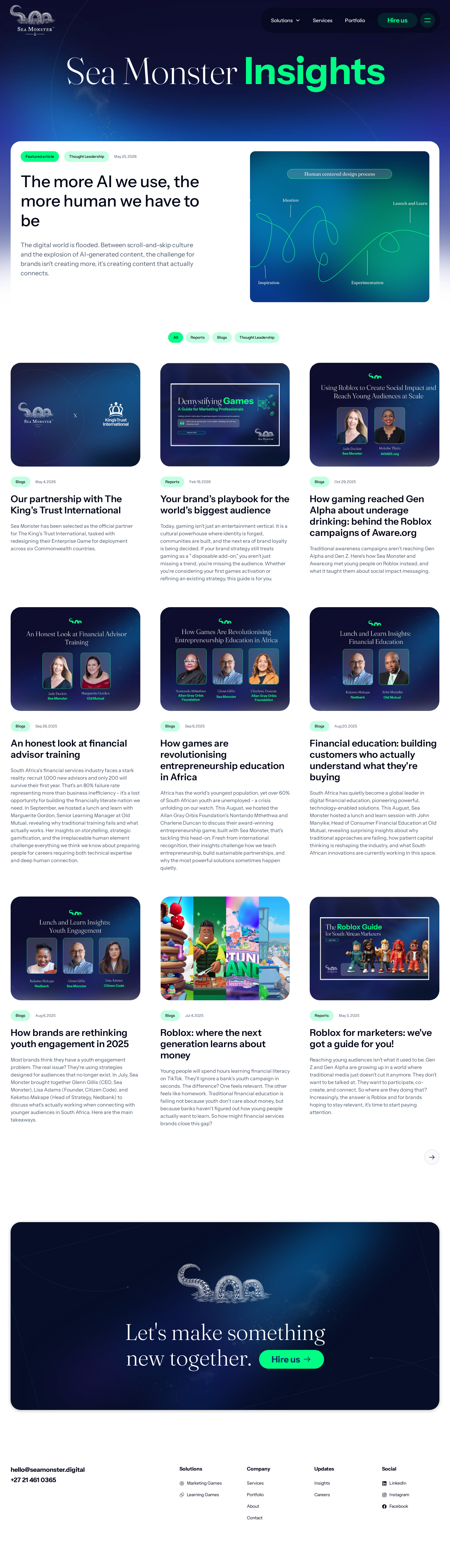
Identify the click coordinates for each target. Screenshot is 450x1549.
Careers (322, 1494)
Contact (254, 1518)
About (253, 1506)
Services (322, 20)
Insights (322, 1483)
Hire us (398, 20)
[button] (285, 20)
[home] (33, 20)
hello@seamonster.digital (48, 1469)
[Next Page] (431, 1157)
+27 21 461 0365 (33, 1480)
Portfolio (355, 20)
